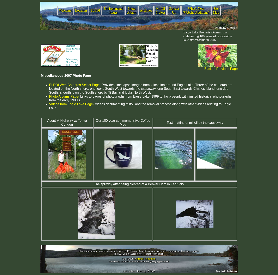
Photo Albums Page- (64, 96)
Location (81, 10)
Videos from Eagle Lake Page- (71, 104)
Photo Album (131, 10)
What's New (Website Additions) (196, 10)
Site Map (216, 10)
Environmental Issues (113, 10)
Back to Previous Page (221, 69)
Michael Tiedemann (145, 258)
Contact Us (174, 10)
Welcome (65, 10)
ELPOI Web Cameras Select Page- (75, 85)
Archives (146, 10)
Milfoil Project (160, 10)
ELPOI (95, 10)
